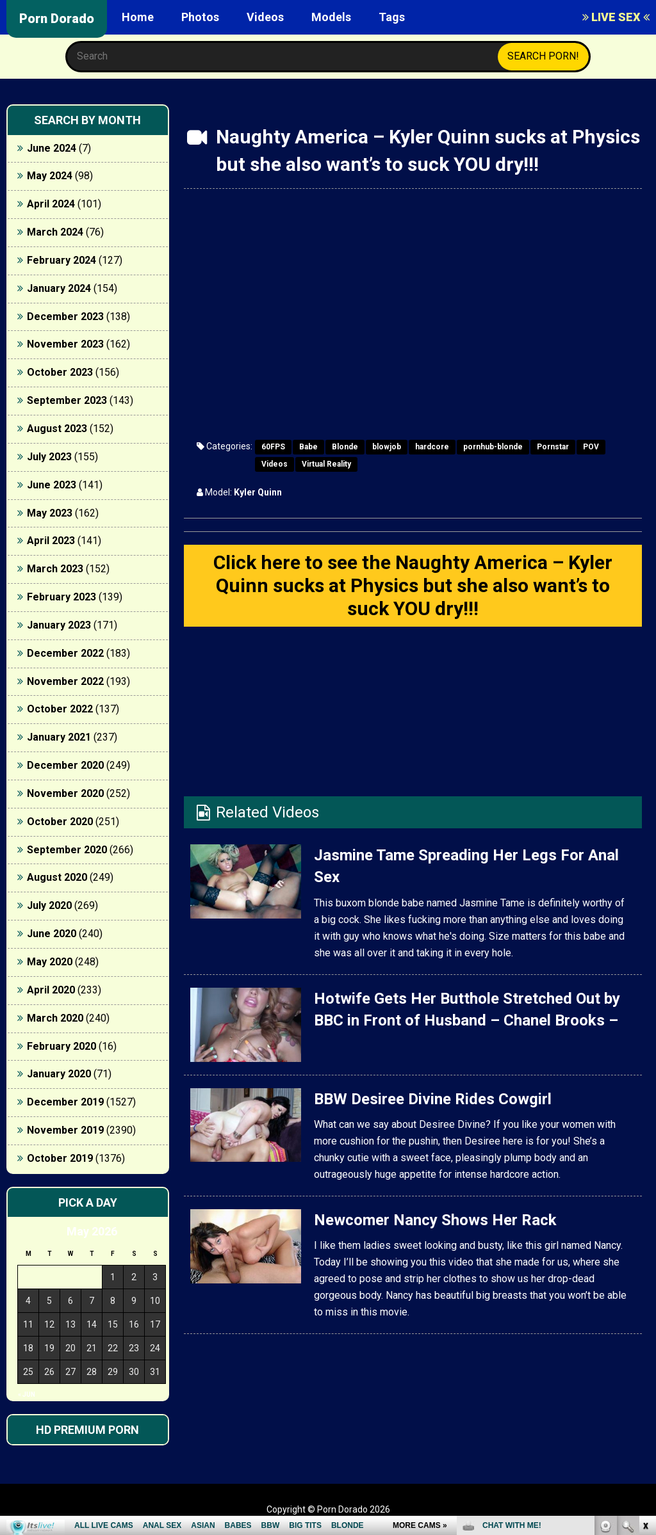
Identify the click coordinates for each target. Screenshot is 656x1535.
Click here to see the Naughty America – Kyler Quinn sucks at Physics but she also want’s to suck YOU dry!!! (412, 585)
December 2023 (65, 316)
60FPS (273, 446)
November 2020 (65, 793)
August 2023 (57, 428)
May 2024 (49, 176)
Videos (265, 17)
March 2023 (55, 569)
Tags (392, 17)
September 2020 (67, 850)
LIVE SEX (616, 17)
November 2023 (65, 344)
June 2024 (51, 148)
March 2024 (55, 232)
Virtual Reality (326, 464)
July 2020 (49, 905)
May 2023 (49, 513)
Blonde (345, 446)
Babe (308, 446)
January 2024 (59, 288)
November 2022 (65, 681)
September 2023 (67, 400)
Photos (200, 17)
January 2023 (59, 625)
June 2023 (51, 485)
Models (331, 17)
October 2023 (60, 372)
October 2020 (60, 822)
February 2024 (61, 260)
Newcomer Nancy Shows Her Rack (435, 1220)
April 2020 (51, 990)
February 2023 (61, 597)
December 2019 (65, 1102)
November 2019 (65, 1130)
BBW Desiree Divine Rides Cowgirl (433, 1099)
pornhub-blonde (493, 446)
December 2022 (65, 653)
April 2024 (51, 204)
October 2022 (60, 709)
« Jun (26, 1394)
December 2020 (65, 765)
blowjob (386, 446)
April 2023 (51, 540)
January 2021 (59, 737)
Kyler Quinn (258, 492)
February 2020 (61, 1046)
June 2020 (51, 934)
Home (138, 17)
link (645, 1335)
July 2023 (49, 457)
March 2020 (55, 1018)
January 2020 (59, 1074)
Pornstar (553, 446)
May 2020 (49, 962)
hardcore (432, 446)
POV (591, 446)
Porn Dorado (56, 18)
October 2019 (60, 1158)
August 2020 (57, 877)
